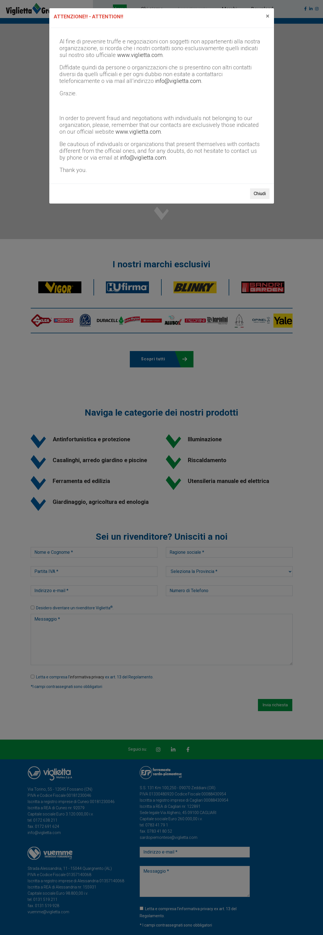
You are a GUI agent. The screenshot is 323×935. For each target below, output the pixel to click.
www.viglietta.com (139, 55)
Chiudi (260, 193)
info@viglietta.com (178, 81)
